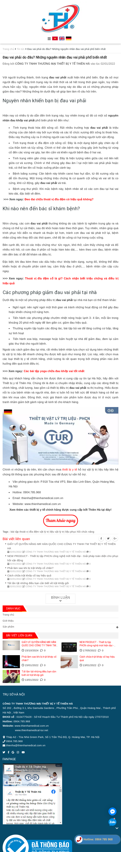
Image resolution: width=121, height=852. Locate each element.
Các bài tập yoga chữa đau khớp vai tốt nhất (54, 371)
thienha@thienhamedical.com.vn (25, 745)
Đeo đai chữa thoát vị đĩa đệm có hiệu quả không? (59, 199)
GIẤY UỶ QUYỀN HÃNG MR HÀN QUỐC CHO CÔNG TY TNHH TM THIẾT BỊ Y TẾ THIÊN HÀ (39, 645)
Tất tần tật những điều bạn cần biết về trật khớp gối (38, 583)
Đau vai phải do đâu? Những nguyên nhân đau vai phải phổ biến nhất (55, 57)
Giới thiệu (8, 620)
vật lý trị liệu (47, 531)
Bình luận (60, 599)
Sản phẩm (8, 626)
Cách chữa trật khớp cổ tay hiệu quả (29, 575)
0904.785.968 (14, 741)
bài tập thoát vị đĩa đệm (25, 531)
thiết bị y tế (69, 469)
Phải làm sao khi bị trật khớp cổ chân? (30, 567)
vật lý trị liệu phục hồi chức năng (74, 531)
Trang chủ (8, 614)
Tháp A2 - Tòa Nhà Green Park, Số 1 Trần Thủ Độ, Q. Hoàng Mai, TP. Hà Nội (52, 737)
